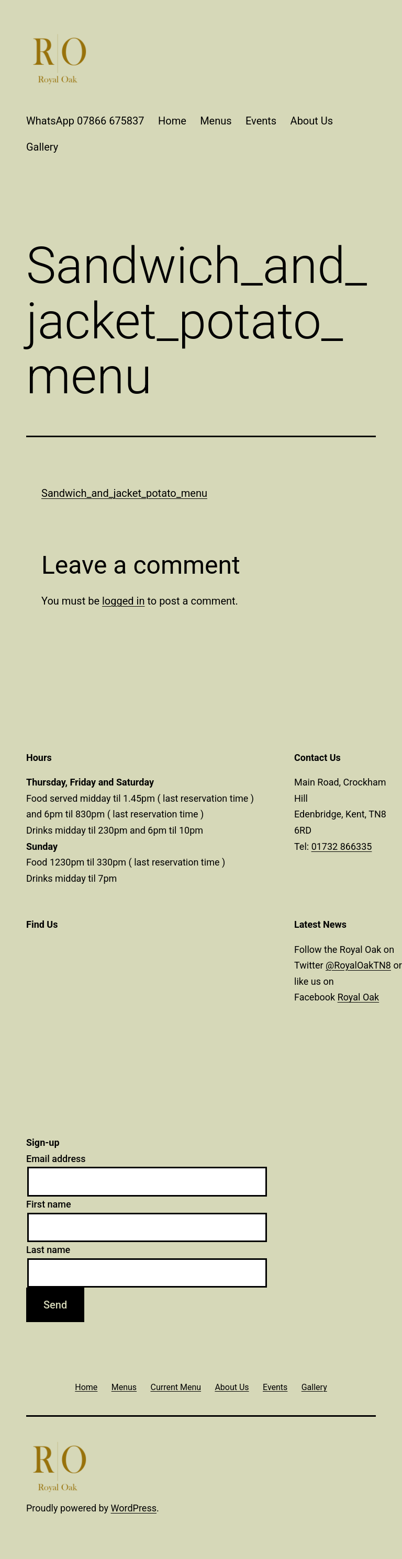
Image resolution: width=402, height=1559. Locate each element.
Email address (56, 1158)
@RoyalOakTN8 (358, 965)
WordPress (134, 1508)
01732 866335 (341, 846)
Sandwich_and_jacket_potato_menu (124, 493)
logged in (123, 601)
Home (172, 121)
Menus (215, 121)
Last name (48, 1249)
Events (260, 121)
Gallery (42, 147)
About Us (312, 121)
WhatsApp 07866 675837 (85, 121)
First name (48, 1204)
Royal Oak (358, 997)
